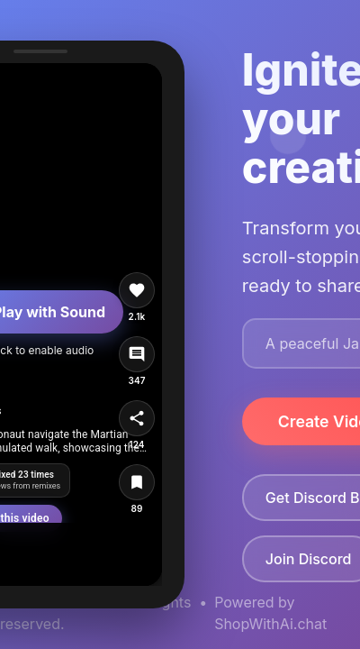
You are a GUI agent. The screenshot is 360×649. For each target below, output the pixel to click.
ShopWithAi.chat (270, 624)
